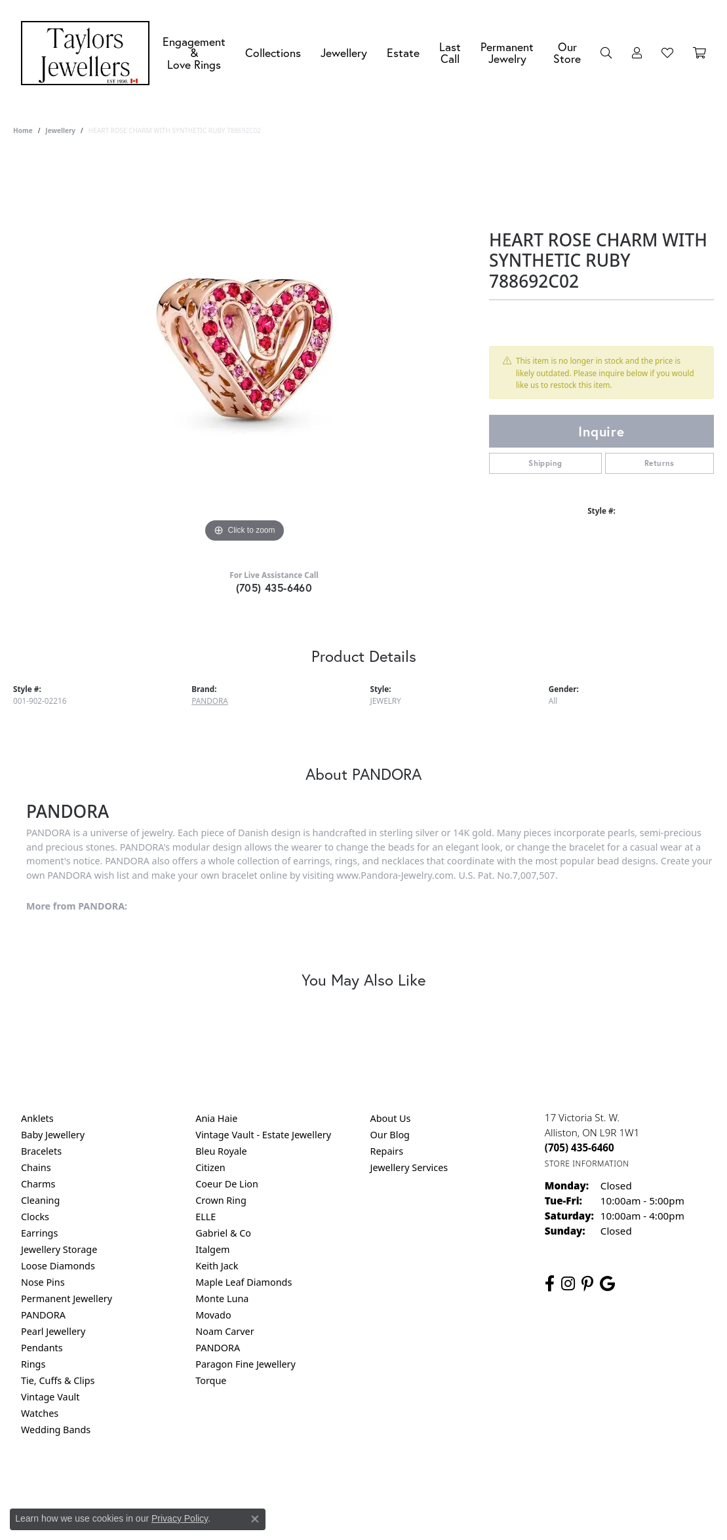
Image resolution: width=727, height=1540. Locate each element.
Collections (273, 52)
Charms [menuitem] (38, 1184)
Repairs (387, 1151)
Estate (403, 52)
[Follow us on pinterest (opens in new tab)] (587, 1284)
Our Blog (390, 1134)
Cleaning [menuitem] (40, 1200)
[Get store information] (587, 1163)
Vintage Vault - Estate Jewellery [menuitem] (263, 1134)
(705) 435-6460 (274, 587)
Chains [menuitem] (36, 1167)
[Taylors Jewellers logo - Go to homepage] (88, 53)
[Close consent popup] (255, 1519)
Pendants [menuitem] (42, 1347)
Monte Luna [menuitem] (221, 1298)
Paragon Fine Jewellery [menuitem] (245, 1364)
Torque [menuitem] (210, 1380)
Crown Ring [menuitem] (220, 1200)
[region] (244, 349)
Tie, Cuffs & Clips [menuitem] (58, 1380)
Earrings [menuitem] (39, 1233)
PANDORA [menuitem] (43, 1315)
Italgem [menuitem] (212, 1249)
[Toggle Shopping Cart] (699, 53)
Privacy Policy (299, 1482)
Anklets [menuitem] (37, 1118)
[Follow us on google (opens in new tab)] (607, 1284)
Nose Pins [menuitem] (43, 1282)
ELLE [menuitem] (205, 1216)
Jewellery (344, 52)
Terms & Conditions (377, 1482)
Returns (659, 463)
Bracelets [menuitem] (41, 1151)
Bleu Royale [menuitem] (220, 1151)
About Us (390, 1118)
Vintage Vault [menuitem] (50, 1397)
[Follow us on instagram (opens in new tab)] (568, 1284)
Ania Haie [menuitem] (216, 1118)
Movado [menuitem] (213, 1315)
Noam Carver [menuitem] (224, 1331)
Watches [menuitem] (39, 1413)
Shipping (545, 463)
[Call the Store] (579, 1147)
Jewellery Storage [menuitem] (59, 1249)
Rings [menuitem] (33, 1364)
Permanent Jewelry (507, 52)
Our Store (567, 52)
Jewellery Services (409, 1167)
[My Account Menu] (637, 53)
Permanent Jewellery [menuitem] (66, 1298)
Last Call (450, 52)
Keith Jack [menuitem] (216, 1266)
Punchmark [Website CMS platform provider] (387, 1525)
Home (23, 130)
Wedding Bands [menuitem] (55, 1429)
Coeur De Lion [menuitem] (226, 1184)
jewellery (60, 130)
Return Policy (233, 1482)
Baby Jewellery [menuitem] (53, 1134)
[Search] (606, 53)
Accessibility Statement (474, 1482)
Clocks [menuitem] (35, 1216)
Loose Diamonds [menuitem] (58, 1266)
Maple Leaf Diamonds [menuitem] (243, 1282)
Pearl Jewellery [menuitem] (53, 1331)
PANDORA (209, 700)
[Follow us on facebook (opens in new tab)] (550, 1284)
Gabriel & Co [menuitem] (223, 1233)
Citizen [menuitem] (210, 1167)
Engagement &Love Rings (194, 53)
